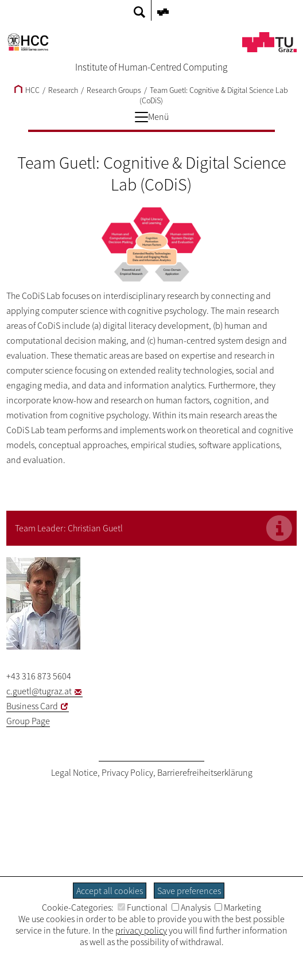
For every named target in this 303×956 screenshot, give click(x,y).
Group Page (28, 720)
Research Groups (114, 90)
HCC (27, 90)
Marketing (238, 907)
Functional (143, 907)
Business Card (32, 706)
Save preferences (189, 890)
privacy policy (141, 930)
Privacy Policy (127, 772)
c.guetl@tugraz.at (39, 691)
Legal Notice (74, 772)
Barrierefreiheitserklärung (204, 772)
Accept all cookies (109, 890)
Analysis (191, 907)
